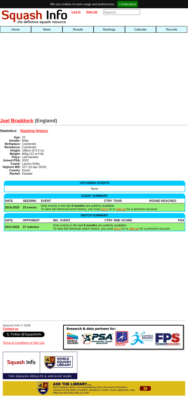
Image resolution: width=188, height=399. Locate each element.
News (47, 29)
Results (78, 29)
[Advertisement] (60, 76)
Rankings (109, 29)
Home (16, 29)
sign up (121, 209)
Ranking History (34, 131)
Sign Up (92, 11)
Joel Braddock (16, 120)
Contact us (10, 328)
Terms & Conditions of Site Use (24, 342)
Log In (76, 11)
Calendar (140, 29)
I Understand (127, 4)
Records (171, 29)
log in (104, 209)
